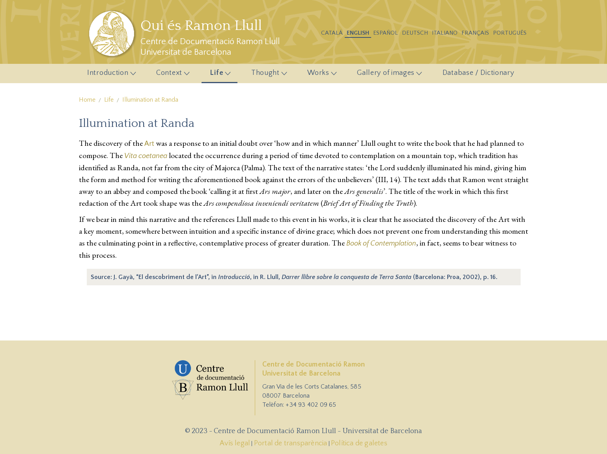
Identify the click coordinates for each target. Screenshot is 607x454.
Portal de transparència (290, 443)
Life (218, 74)
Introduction (109, 74)
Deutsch (415, 33)
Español (385, 33)
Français (475, 33)
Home (87, 99)
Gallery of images (387, 74)
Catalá (332, 33)
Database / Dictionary (478, 73)
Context (171, 74)
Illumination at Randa (150, 99)
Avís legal (235, 443)
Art (149, 144)
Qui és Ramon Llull (201, 25)
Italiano (445, 33)
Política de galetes (359, 443)
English (358, 33)
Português (510, 33)
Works (320, 74)
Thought (267, 74)
